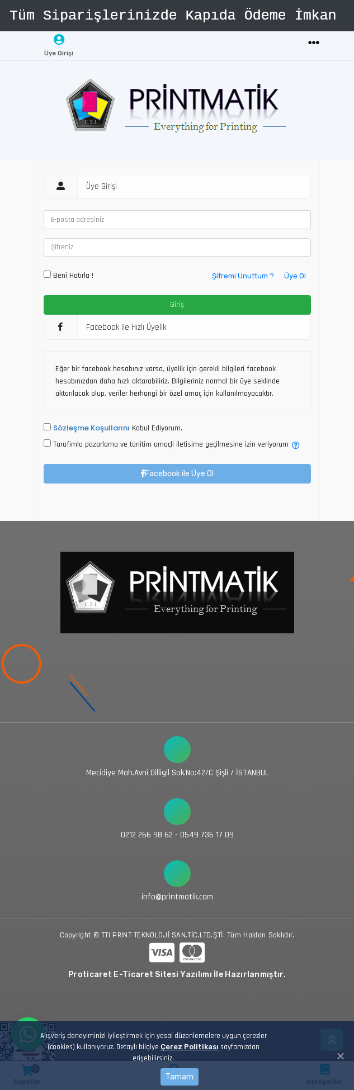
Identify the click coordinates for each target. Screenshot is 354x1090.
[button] (296, 445)
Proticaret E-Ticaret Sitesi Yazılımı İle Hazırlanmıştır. (177, 974)
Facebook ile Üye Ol (177, 473)
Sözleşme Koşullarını (91, 428)
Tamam (179, 1077)
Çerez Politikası (190, 1046)
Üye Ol (295, 276)
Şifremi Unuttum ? (243, 276)
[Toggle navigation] (314, 43)
